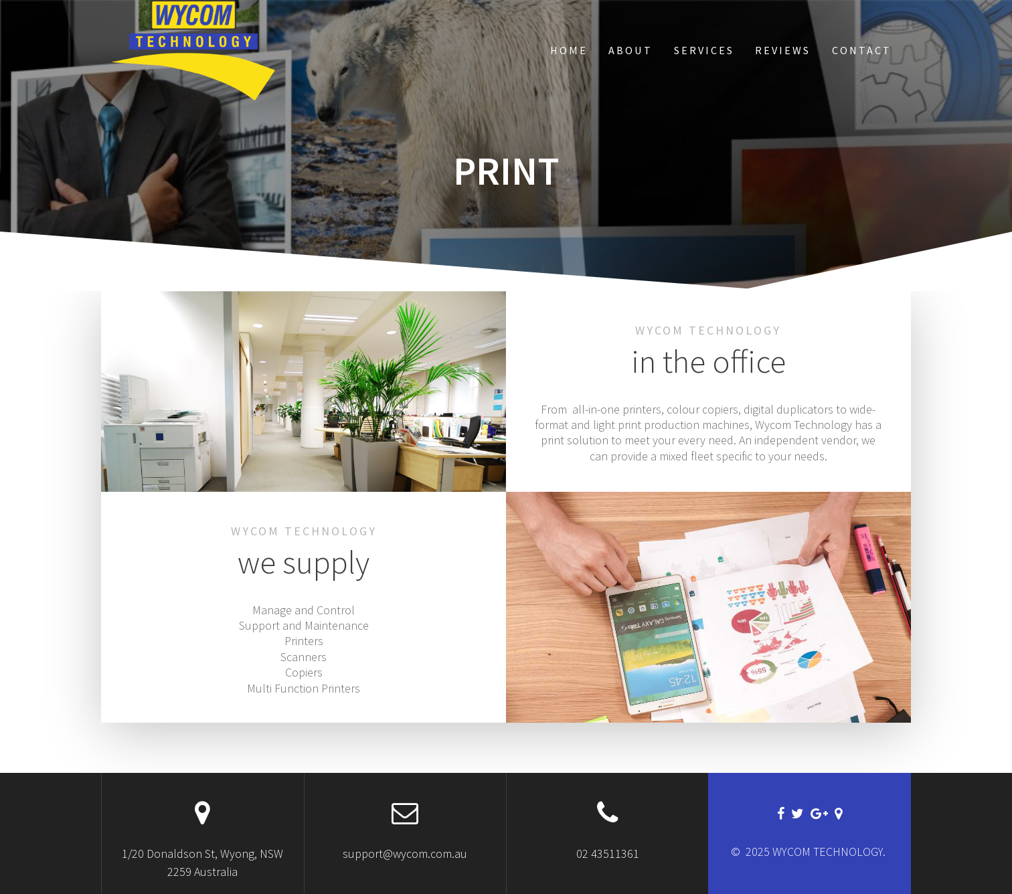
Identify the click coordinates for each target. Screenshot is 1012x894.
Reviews (783, 50)
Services (704, 50)
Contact (862, 50)
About (630, 50)
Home (569, 50)
